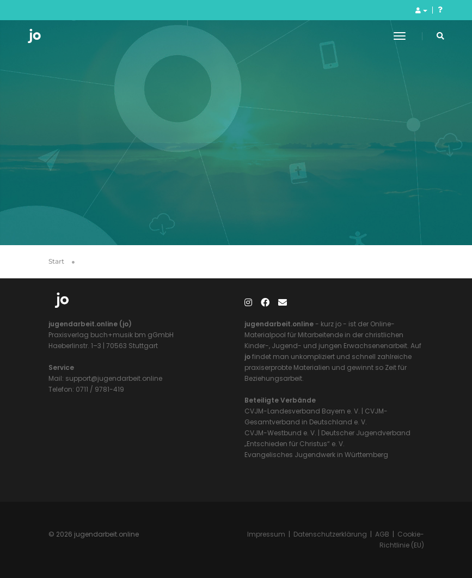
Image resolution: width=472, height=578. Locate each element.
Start (56, 261)
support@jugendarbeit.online (113, 378)
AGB (382, 534)
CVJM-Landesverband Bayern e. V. (302, 411)
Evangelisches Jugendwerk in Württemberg (316, 454)
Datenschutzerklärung (330, 534)
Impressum (266, 534)
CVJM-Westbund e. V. (280, 432)
